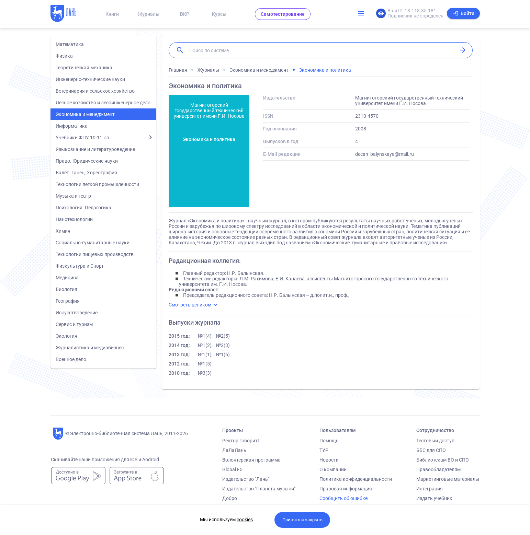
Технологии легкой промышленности (97, 184)
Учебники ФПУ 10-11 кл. (83, 137)
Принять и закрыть (302, 519)
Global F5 (232, 469)
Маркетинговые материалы (447, 479)
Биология (66, 289)
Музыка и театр (73, 196)
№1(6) (223, 354)
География (68, 301)
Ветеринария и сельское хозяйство (95, 91)
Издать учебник (434, 498)
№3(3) (205, 373)
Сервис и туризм (74, 324)
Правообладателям (438, 469)
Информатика (72, 126)
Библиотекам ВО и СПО (442, 460)
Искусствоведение (77, 312)
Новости (329, 460)
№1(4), (205, 336)
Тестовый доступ (435, 440)
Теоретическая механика (84, 67)
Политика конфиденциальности (355, 479)
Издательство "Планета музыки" (258, 488)
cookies (245, 519)
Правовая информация (345, 488)
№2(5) (223, 336)
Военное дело (71, 359)
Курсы (219, 14)
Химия (63, 231)
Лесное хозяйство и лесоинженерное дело (103, 102)
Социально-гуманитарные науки (92, 242)
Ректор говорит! (240, 440)
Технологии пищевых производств (95, 254)
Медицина (67, 277)
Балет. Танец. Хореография (86, 172)
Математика (70, 44)
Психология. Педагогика (83, 207)
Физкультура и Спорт (80, 266)
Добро (229, 498)
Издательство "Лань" (245, 479)
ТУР (323, 450)
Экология (66, 336)
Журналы (148, 14)
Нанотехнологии (74, 219)
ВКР (184, 14)
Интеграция (429, 488)
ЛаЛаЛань (234, 450)
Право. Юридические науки (87, 161)
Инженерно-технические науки (90, 79)
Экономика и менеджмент (85, 114)
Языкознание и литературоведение (95, 149)
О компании (333, 469)
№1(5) (205, 364)
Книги (112, 14)
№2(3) (223, 345)
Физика (64, 56)
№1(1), (205, 354)
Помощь (329, 440)
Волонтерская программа (251, 460)
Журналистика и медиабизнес (90, 347)
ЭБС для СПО (431, 450)
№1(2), (205, 345)
